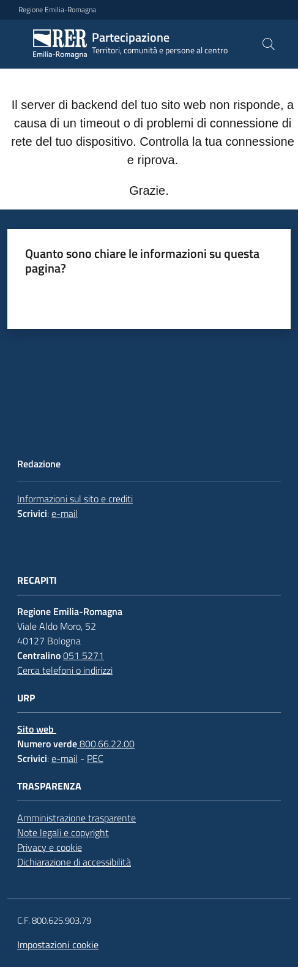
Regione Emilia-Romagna (57, 9)
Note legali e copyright (63, 832)
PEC (95, 758)
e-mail (64, 513)
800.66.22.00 (106, 743)
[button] (269, 44)
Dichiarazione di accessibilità (74, 861)
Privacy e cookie (49, 847)
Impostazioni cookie (58, 944)
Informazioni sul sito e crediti (75, 498)
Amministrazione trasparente (76, 817)
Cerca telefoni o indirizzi (65, 670)
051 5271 (83, 655)
